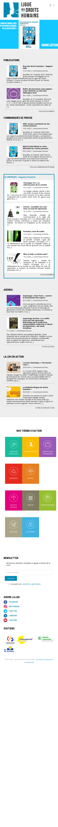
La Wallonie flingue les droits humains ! (35, 388)
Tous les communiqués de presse (42, 167)
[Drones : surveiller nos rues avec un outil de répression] (14, 207)
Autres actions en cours (44, 408)
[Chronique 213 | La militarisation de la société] (14, 183)
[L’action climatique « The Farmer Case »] (13, 363)
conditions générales (31, 584)
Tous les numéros (47, 275)
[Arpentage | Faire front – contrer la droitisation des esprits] (13, 296)
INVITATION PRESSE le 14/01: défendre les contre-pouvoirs (35, 147)
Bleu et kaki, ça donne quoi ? (35, 254)
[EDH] (29, 34)
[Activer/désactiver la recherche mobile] (50, 5)
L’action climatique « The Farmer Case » (37, 364)
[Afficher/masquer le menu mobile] (53, 5)
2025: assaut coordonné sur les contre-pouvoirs (36, 125)
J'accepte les (24, 584)
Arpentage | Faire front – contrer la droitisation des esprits (37, 297)
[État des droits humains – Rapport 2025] (13, 67)
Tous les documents (46, 111)
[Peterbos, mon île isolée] (14, 232)
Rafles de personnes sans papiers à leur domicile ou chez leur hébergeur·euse (37, 91)
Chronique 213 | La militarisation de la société (35, 184)
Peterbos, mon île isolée (33, 231)
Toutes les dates (48, 347)
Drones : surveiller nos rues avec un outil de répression (35, 208)
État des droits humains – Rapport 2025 (38, 67)
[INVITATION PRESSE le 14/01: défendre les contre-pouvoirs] (13, 147)
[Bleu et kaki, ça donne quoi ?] (14, 255)
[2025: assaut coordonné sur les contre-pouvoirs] (13, 124)
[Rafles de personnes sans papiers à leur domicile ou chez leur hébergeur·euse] (13, 89)
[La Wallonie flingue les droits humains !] (13, 388)
